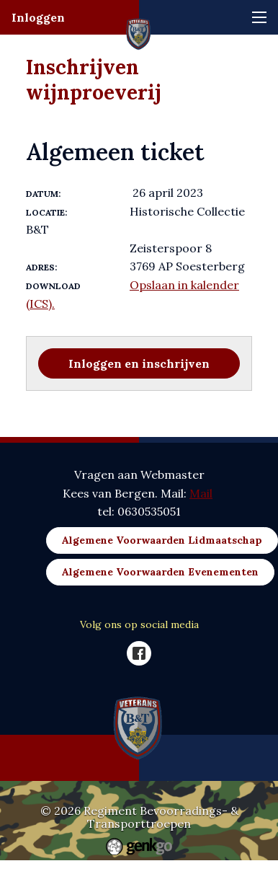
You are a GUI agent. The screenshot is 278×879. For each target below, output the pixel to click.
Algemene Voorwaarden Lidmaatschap (162, 540)
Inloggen (38, 17)
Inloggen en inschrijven (139, 363)
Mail (200, 493)
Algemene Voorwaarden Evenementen (160, 571)
